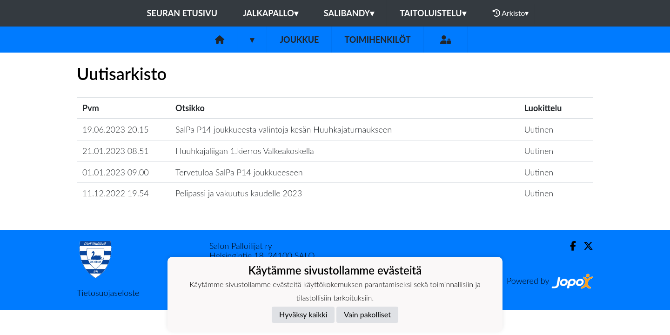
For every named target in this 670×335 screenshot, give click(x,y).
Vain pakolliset (367, 314)
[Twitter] (584, 246)
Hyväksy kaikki (303, 314)
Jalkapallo (270, 13)
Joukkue (299, 39)
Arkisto (511, 13)
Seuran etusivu (182, 13)
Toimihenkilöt (377, 39)
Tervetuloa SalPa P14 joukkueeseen (239, 172)
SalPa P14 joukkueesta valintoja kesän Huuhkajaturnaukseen (283, 129)
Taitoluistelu (433, 13)
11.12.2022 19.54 (115, 193)
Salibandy (349, 13)
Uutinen (538, 129)
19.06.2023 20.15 (115, 129)
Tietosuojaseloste (108, 293)
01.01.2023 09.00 (115, 172)
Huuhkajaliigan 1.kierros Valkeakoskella (244, 151)
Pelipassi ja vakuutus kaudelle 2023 (238, 193)
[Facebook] (569, 246)
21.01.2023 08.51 (115, 151)
